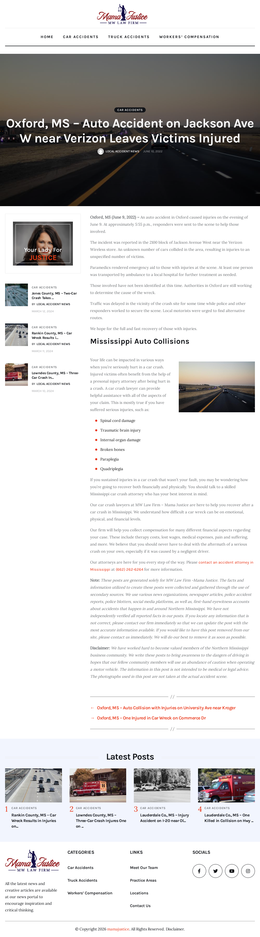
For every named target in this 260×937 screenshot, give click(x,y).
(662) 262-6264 (129, 569)
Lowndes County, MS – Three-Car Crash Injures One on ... (101, 821)
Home (47, 37)
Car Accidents (81, 37)
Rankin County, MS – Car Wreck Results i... (52, 335)
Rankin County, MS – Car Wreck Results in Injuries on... (33, 821)
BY (51, 304)
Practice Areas (143, 880)
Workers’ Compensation (189, 37)
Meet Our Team (144, 867)
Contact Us (140, 905)
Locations (139, 893)
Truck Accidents (129, 37)
